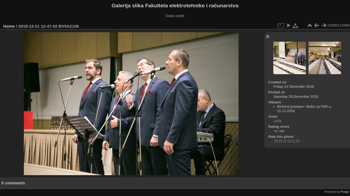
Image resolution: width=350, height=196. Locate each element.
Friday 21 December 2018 (294, 86)
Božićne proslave (290, 106)
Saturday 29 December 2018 (296, 96)
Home (9, 26)
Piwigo (345, 191)
